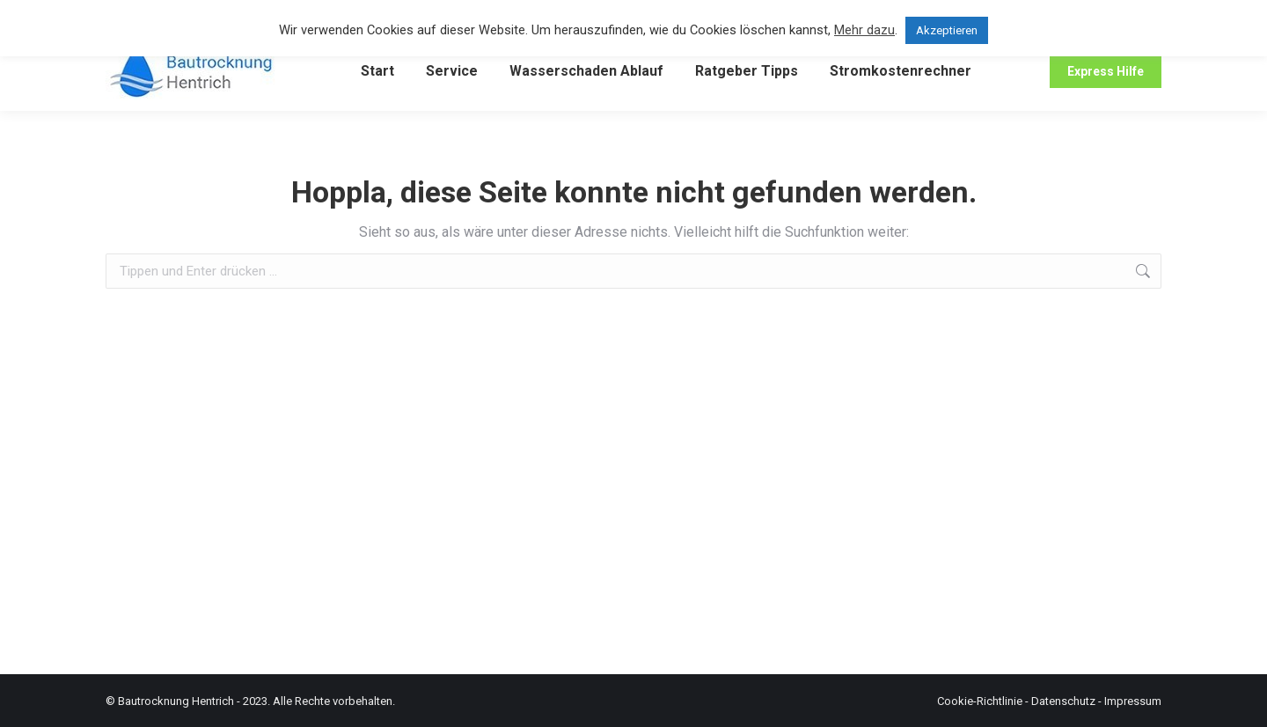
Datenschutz (1063, 701)
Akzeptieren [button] (947, 30)
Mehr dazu (864, 30)
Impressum (1132, 701)
